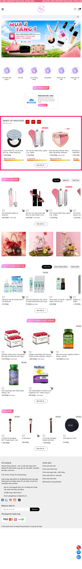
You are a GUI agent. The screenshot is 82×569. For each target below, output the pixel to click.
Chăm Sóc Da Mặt (61, 78)
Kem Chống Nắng (34, 78)
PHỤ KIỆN (7, 411)
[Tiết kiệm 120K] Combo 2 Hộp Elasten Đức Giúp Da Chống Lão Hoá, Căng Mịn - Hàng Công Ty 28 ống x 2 (13, 356)
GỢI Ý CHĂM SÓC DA (13, 266)
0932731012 (17, 492)
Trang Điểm (47, 78)
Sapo (40, 526)
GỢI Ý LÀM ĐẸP (10, 179)
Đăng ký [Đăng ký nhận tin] (35, 509)
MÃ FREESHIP (41, 88)
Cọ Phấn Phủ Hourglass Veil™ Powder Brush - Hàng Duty (9, 440)
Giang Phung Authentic (22, 526)
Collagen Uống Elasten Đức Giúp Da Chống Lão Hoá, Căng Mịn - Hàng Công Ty (41, 356)
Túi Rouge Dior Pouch (69, 438)
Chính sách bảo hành (49, 478)
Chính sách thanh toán (50, 469)
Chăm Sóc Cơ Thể (75, 78)
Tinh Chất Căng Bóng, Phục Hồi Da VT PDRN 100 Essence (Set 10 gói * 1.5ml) (37, 301)
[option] (41, 39)
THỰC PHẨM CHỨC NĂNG (41, 320)
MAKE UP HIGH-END (13, 120)
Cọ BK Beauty (26, 438)
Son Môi (20, 78)
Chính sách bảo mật (49, 466)
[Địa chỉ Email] (20, 509)
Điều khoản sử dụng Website (52, 482)
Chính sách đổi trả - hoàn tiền (52, 475)
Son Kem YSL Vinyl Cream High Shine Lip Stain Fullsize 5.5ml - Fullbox (35, 215)
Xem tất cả (41, 165)
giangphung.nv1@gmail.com (17, 496)
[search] (78, 17)
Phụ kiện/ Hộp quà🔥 (6, 78)
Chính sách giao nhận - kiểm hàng (54, 472)
